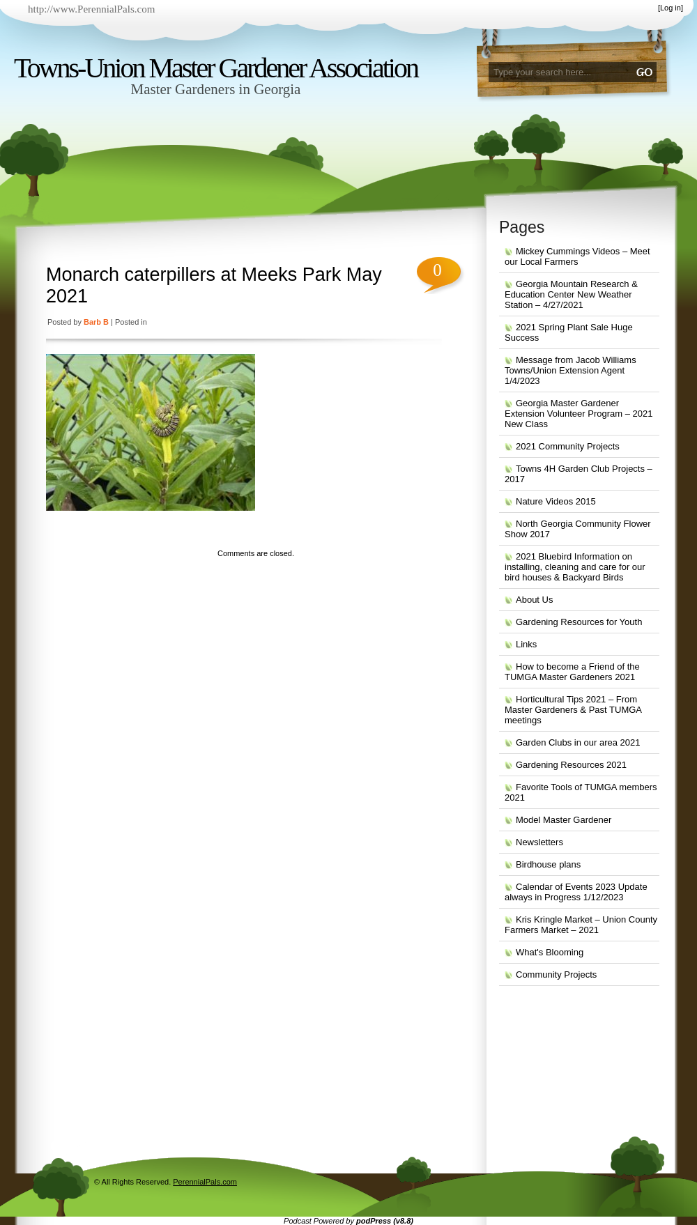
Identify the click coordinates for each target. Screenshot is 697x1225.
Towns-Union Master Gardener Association (216, 68)
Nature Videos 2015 (556, 501)
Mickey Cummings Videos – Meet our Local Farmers (577, 256)
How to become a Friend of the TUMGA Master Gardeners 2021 (572, 671)
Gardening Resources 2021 (571, 765)
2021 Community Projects (568, 446)
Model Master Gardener (563, 820)
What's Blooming (549, 952)
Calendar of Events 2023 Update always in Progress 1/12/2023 (576, 891)
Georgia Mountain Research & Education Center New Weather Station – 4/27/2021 (571, 294)
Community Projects (556, 974)
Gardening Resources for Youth (579, 622)
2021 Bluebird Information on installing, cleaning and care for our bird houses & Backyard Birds (575, 567)
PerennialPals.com (205, 1182)
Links (526, 644)
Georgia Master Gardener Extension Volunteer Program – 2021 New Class (578, 413)
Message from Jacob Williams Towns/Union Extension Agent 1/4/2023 (570, 370)
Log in (670, 7)
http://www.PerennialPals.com (91, 9)
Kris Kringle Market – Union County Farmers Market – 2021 (581, 924)
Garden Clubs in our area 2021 (578, 742)
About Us (534, 599)
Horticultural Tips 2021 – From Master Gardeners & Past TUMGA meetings (573, 709)
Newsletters (539, 842)
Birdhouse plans (548, 864)
